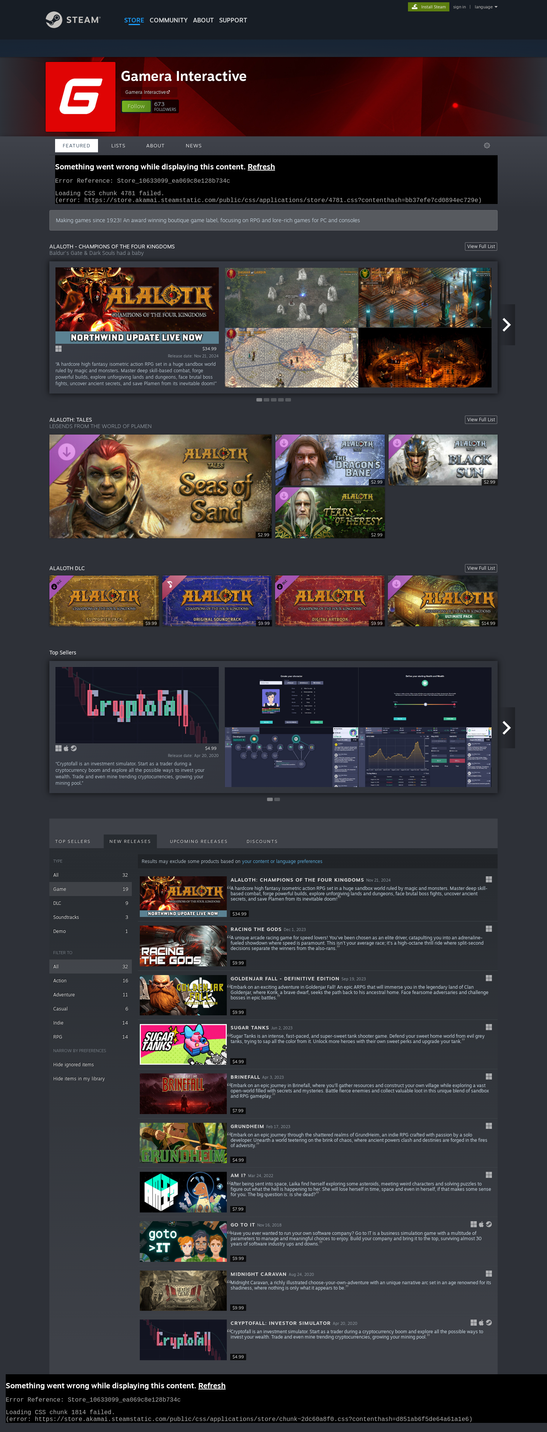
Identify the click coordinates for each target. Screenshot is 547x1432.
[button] (136, 106)
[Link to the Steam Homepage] (79, 26)
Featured (76, 145)
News (194, 145)
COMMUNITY (169, 20)
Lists (118, 145)
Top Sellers (73, 846)
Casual (90, 1013)
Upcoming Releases (199, 846)
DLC (90, 907)
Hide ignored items (73, 1069)
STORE (134, 20)
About (203, 20)
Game (90, 893)
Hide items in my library (79, 1083)
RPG (90, 1041)
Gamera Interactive (184, 75)
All (90, 879)
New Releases (130, 846)
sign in (459, 6)
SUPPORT (233, 20)
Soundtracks (90, 921)
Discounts (262, 846)
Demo (90, 936)
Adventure (90, 999)
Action (90, 985)
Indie (90, 1027)
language (484, 6)
